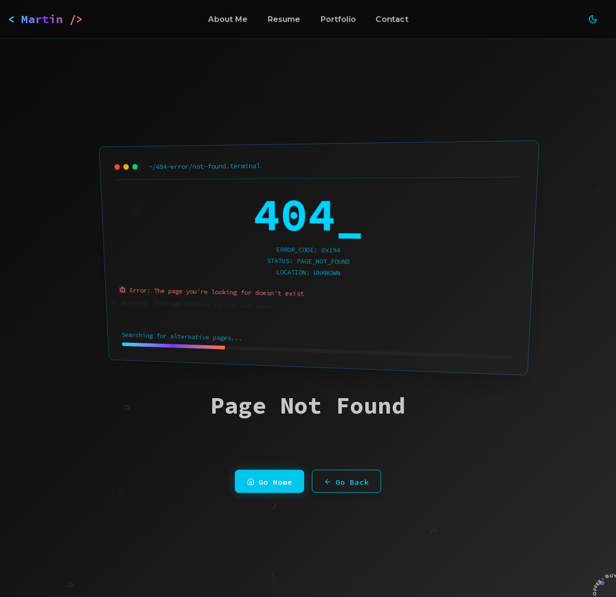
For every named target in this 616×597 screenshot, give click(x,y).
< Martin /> (45, 19)
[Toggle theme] (592, 19)
